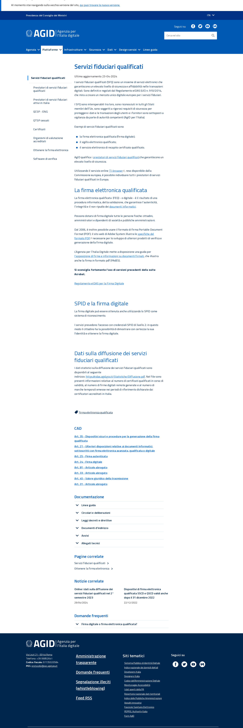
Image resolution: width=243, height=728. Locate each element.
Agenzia (31, 38)
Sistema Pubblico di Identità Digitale (142, 652)
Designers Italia (132, 665)
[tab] (119, 494)
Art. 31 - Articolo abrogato (90, 473)
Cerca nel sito (173, 24)
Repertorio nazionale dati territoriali (142, 683)
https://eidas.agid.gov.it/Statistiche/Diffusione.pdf (115, 365)
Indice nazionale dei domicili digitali (141, 656)
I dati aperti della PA (134, 678)
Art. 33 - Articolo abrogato (90, 462)
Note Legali (124, 720)
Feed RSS (84, 687)
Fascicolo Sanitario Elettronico (139, 696)
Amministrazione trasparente (91, 648)
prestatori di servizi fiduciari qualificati (116, 146)
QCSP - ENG (40, 100)
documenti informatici (122, 195)
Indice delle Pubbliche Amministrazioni (143, 687)
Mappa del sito (163, 720)
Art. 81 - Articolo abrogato (90, 456)
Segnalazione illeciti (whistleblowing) (93, 674)
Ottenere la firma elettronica (50, 139)
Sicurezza (95, 38)
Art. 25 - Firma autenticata (91, 445)
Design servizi (128, 38)
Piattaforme (50, 38)
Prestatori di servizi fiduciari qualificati (50, 78)
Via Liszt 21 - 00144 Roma (39, 643)
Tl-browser (117, 160)
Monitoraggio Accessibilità (137, 674)
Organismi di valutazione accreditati (48, 128)
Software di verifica (45, 148)
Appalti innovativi (132, 691)
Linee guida (150, 38)
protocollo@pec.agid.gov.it (44, 655)
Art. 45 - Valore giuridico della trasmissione (101, 467)
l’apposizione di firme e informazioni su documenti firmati (109, 245)
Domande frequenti (93, 661)
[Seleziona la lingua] (211, 4)
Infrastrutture (73, 38)
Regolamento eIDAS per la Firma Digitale (99, 272)
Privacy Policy (143, 720)
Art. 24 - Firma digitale (88, 451)
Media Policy (106, 720)
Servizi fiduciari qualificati (89, 552)
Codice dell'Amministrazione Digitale (142, 669)
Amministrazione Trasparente (78, 720)
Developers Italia (132, 660)
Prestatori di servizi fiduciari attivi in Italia (50, 90)
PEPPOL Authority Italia (135, 700)
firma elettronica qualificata (96, 401)
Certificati (39, 118)
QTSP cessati (41, 109)
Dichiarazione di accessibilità (43, 720)
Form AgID (129, 705)
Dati (110, 38)
